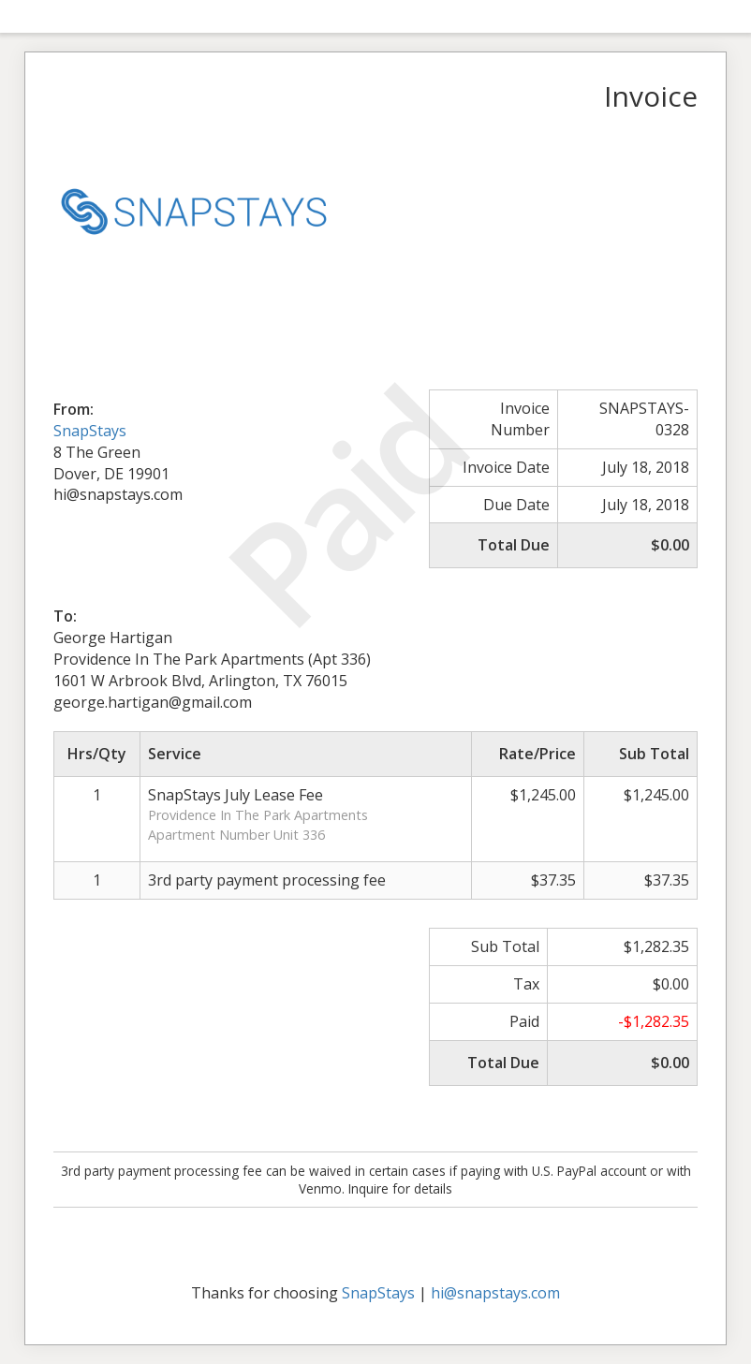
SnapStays (89, 430)
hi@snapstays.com (495, 1293)
